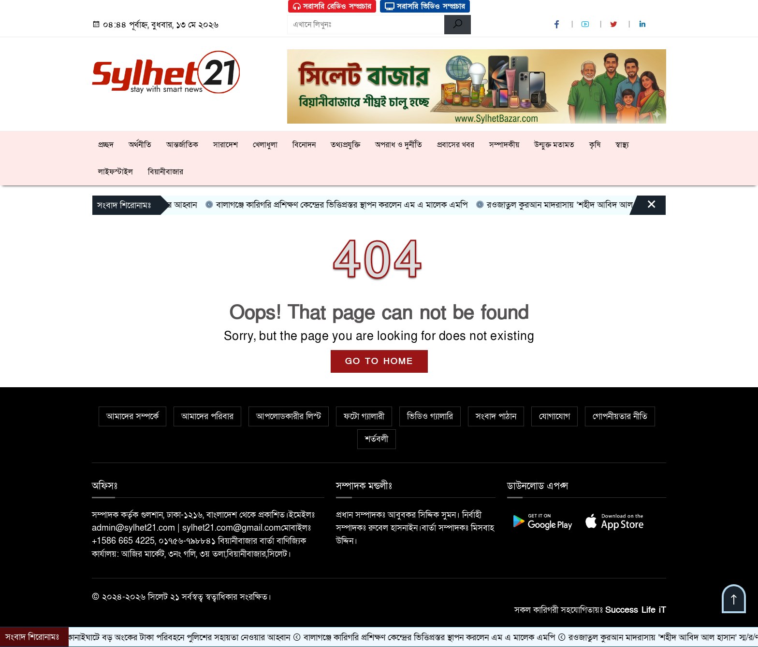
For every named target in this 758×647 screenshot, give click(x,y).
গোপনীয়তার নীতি (620, 416)
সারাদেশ (225, 145)
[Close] (643, 207)
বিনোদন (304, 145)
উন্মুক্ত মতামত (554, 145)
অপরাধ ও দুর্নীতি (398, 145)
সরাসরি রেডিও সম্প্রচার (332, 6)
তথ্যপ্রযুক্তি (345, 145)
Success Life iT (635, 610)
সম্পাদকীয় (504, 145)
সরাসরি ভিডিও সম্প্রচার (425, 6)
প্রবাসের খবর (455, 145)
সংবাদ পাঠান (496, 416)
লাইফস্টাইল (115, 172)
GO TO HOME (379, 361)
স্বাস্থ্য (622, 145)
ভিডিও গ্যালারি (430, 416)
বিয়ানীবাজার (165, 172)
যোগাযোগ (554, 416)
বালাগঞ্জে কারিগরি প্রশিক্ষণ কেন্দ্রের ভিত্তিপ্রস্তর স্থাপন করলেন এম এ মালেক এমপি (345, 205)
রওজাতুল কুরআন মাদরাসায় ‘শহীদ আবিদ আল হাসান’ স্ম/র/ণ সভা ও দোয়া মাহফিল (620, 205)
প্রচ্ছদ (106, 145)
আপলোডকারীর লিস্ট (288, 416)
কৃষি (594, 145)
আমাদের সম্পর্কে (132, 416)
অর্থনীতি (140, 145)
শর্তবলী (376, 439)
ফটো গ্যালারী (364, 416)
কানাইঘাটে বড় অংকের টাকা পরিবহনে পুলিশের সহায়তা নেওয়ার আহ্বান (181, 637)
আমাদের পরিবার (207, 416)
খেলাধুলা (265, 145)
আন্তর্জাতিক (182, 145)
